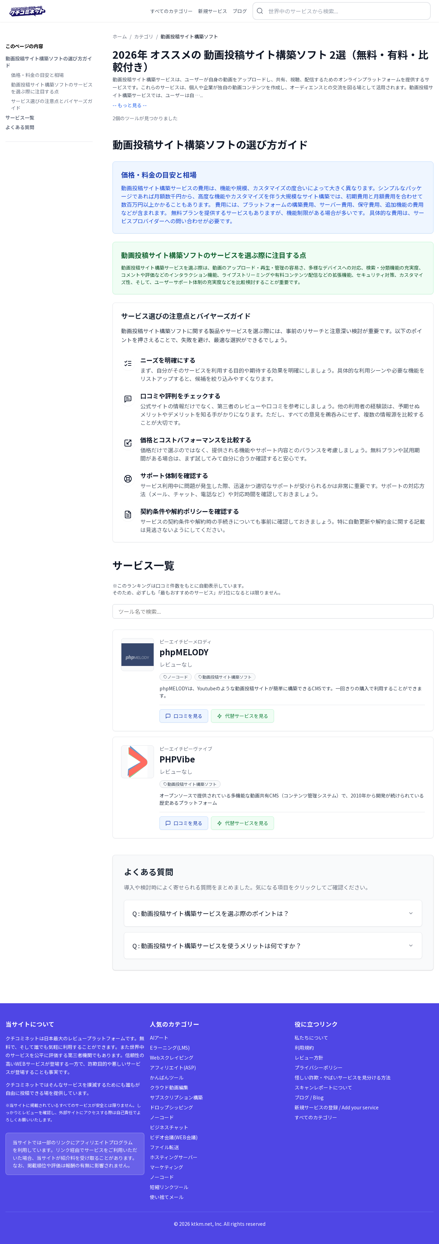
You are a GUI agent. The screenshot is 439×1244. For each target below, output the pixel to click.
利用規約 (304, 1047)
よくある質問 (19, 127)
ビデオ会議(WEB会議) (174, 1137)
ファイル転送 (164, 1147)
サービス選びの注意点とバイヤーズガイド (51, 104)
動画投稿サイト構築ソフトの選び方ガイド (48, 62)
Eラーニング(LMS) (170, 1047)
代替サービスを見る (242, 715)
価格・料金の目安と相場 (37, 74)
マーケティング (166, 1167)
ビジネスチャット (169, 1127)
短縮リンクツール (169, 1187)
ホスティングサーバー (174, 1157)
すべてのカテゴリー (316, 1117)
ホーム (119, 36)
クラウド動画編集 (169, 1087)
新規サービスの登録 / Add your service (337, 1107)
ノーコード (162, 1117)
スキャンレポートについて (323, 1087)
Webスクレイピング (171, 1057)
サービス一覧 (19, 117)
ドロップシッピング (171, 1107)
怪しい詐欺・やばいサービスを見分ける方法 (343, 1077)
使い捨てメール (166, 1197)
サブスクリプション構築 (176, 1097)
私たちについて (311, 1037)
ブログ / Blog (309, 1097)
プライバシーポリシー (319, 1067)
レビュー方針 (309, 1057)
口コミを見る (183, 715)
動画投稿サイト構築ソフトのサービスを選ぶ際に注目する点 (52, 88)
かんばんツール (166, 1077)
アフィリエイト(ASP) (173, 1067)
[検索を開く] (341, 11)
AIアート (159, 1037)
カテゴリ (143, 36)
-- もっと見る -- (129, 105)
